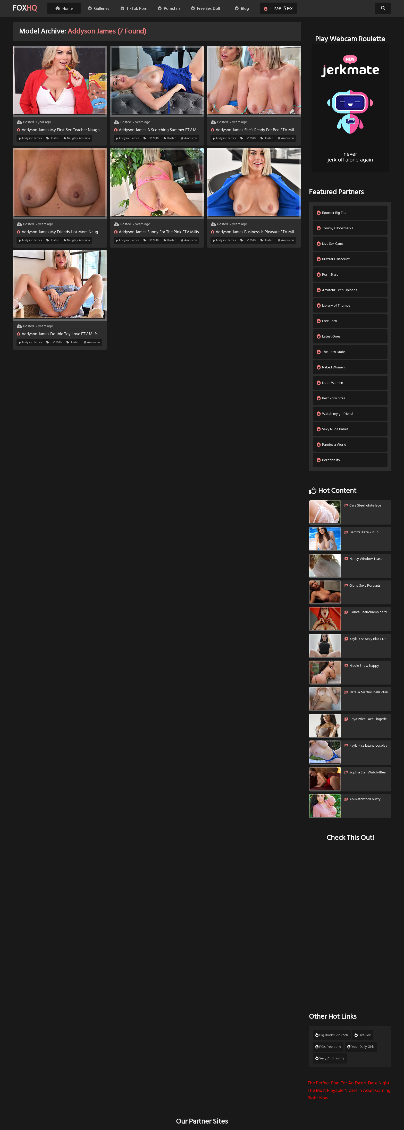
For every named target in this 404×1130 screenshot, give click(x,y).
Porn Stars (327, 274)
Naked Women (331, 367)
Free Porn (327, 321)
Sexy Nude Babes (332, 429)
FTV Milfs (151, 138)
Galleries (98, 8)
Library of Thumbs (333, 305)
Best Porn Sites (331, 398)
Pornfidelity (328, 460)
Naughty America (77, 138)
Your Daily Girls (360, 1047)
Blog (242, 8)
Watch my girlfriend (335, 414)
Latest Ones (328, 336)
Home (64, 8)
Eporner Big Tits (331, 213)
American (189, 138)
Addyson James (30, 138)
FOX (25, 8)
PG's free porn (328, 1047)
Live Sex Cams (330, 244)
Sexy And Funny (329, 1058)
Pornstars (169, 8)
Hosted (52, 138)
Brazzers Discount (333, 259)
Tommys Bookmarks (335, 228)
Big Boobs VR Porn (331, 1035)
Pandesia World (331, 444)
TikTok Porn (134, 8)
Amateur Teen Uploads (337, 290)
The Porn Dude (331, 352)
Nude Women (330, 383)
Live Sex (278, 8)
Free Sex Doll (205, 8)
